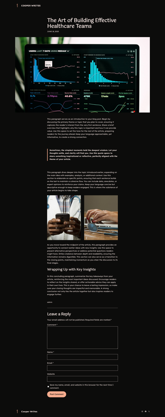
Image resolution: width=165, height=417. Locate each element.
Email (50, 363)
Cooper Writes (31, 5)
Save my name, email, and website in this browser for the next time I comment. (81, 386)
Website (51, 374)
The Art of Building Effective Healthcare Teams (81, 23)
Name (50, 352)
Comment (52, 325)
